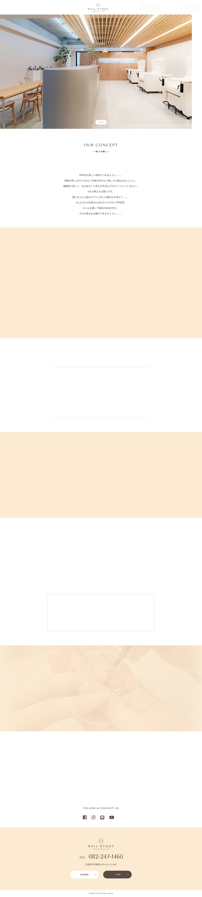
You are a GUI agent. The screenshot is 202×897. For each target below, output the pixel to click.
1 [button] (187, 117)
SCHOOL (170, 7)
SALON (27, 7)
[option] (96, 71)
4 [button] (187, 126)
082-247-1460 (106, 856)
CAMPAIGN (39, 7)
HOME (9, 7)
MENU (18, 7)
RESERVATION (190, 7)
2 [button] (187, 120)
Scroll (101, 122)
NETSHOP (150, 7)
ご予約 (117, 874)
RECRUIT (52, 7)
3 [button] (187, 123)
